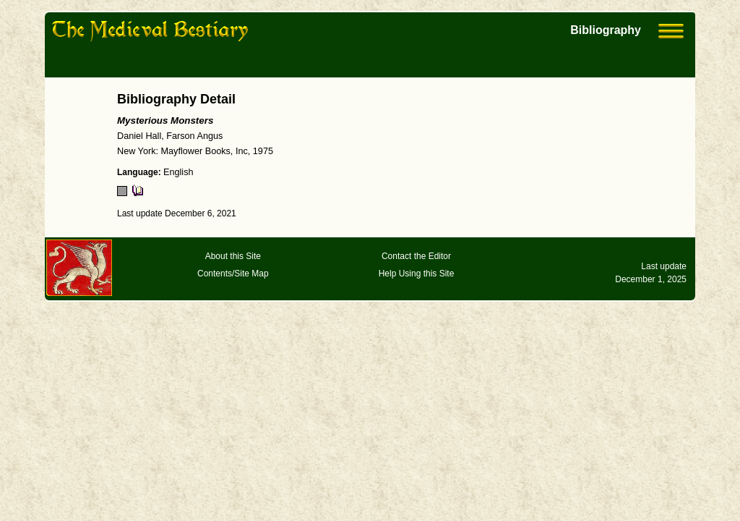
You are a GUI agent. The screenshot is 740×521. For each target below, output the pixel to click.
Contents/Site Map (233, 273)
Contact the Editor (416, 256)
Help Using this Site (417, 273)
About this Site (233, 256)
